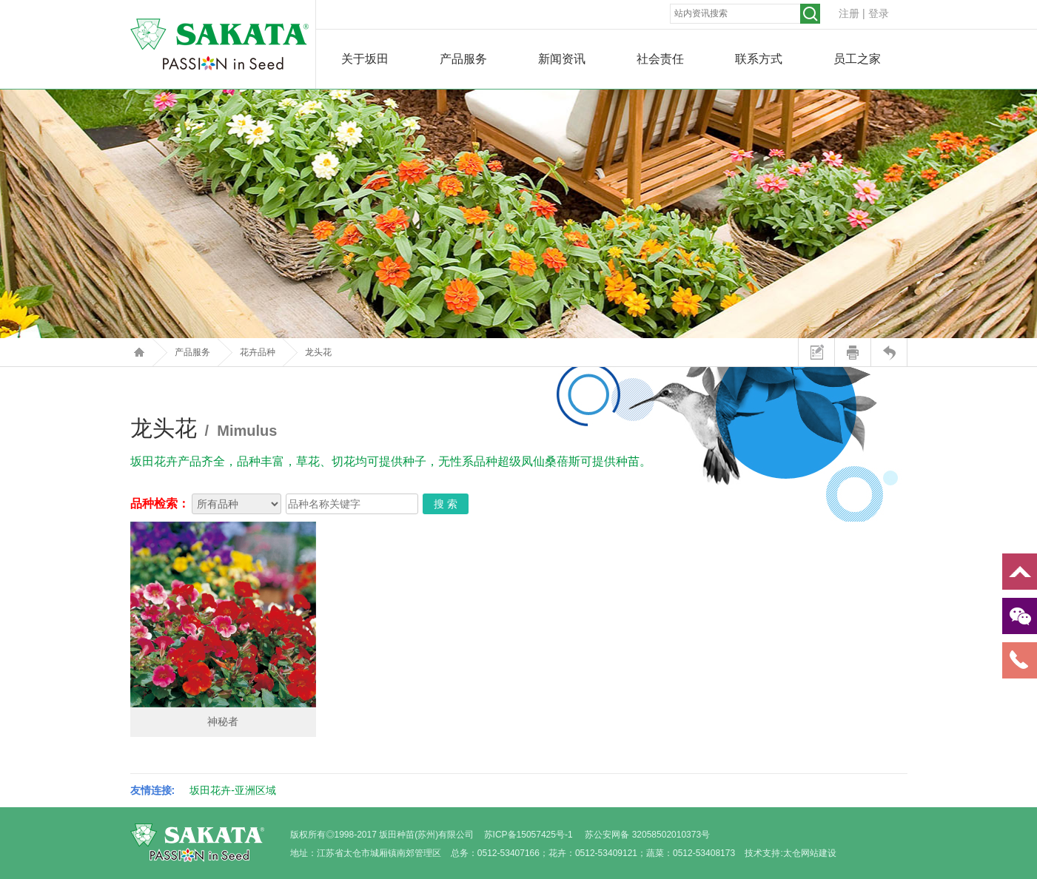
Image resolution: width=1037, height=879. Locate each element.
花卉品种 (257, 352)
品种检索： (159, 503)
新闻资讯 (561, 59)
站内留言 (816, 352)
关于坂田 (365, 59)
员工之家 (857, 59)
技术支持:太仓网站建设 (790, 853)
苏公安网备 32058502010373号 (647, 834)
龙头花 (318, 352)
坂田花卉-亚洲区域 (232, 790)
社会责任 (660, 59)
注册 (849, 13)
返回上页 (888, 352)
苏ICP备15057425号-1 (528, 834)
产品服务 (463, 59)
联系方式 (758, 59)
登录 (878, 13)
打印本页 (852, 352)
